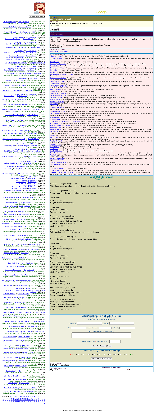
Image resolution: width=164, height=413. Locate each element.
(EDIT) (54, 17)
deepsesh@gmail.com (59, 52)
